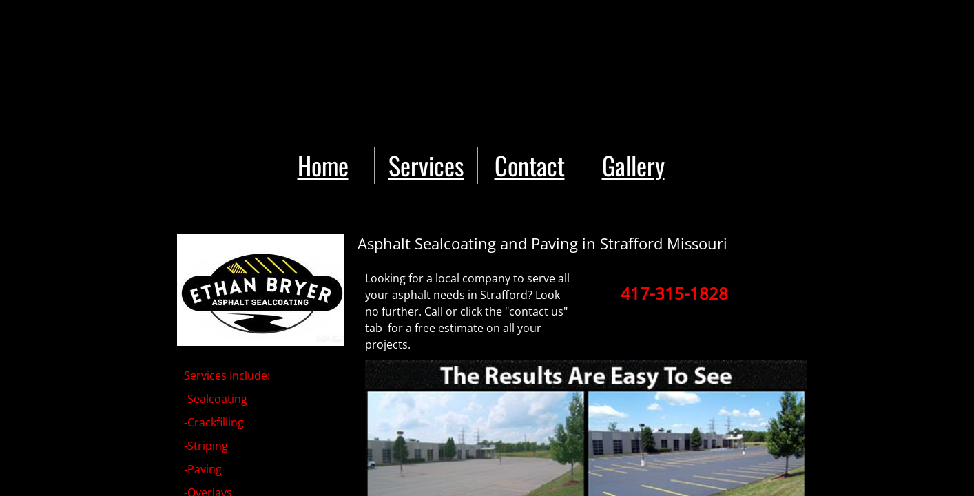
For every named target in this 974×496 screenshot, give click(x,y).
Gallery (633, 165)
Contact (530, 165)
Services (426, 165)
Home (323, 165)
